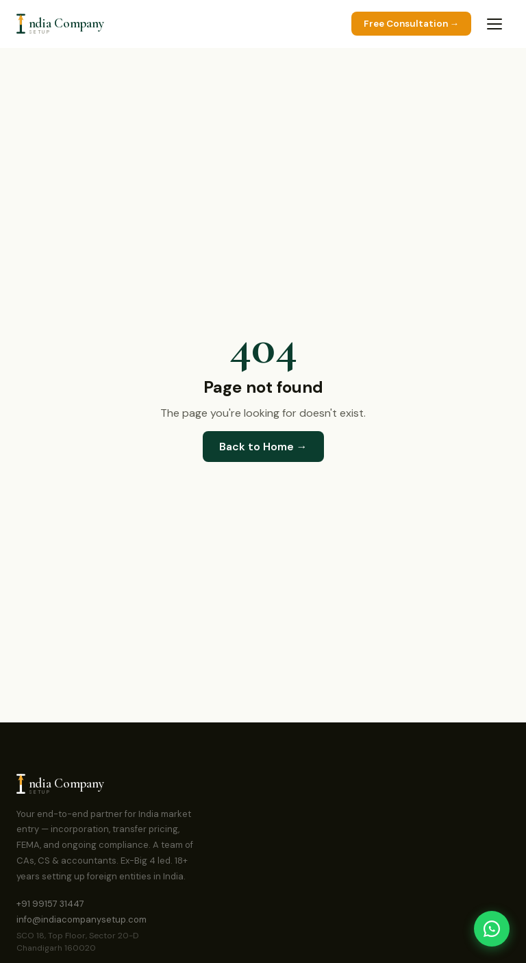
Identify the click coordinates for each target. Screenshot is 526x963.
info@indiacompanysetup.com (81, 919)
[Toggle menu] (494, 24)
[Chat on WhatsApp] (492, 929)
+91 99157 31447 (50, 904)
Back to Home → (263, 446)
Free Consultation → (412, 23)
